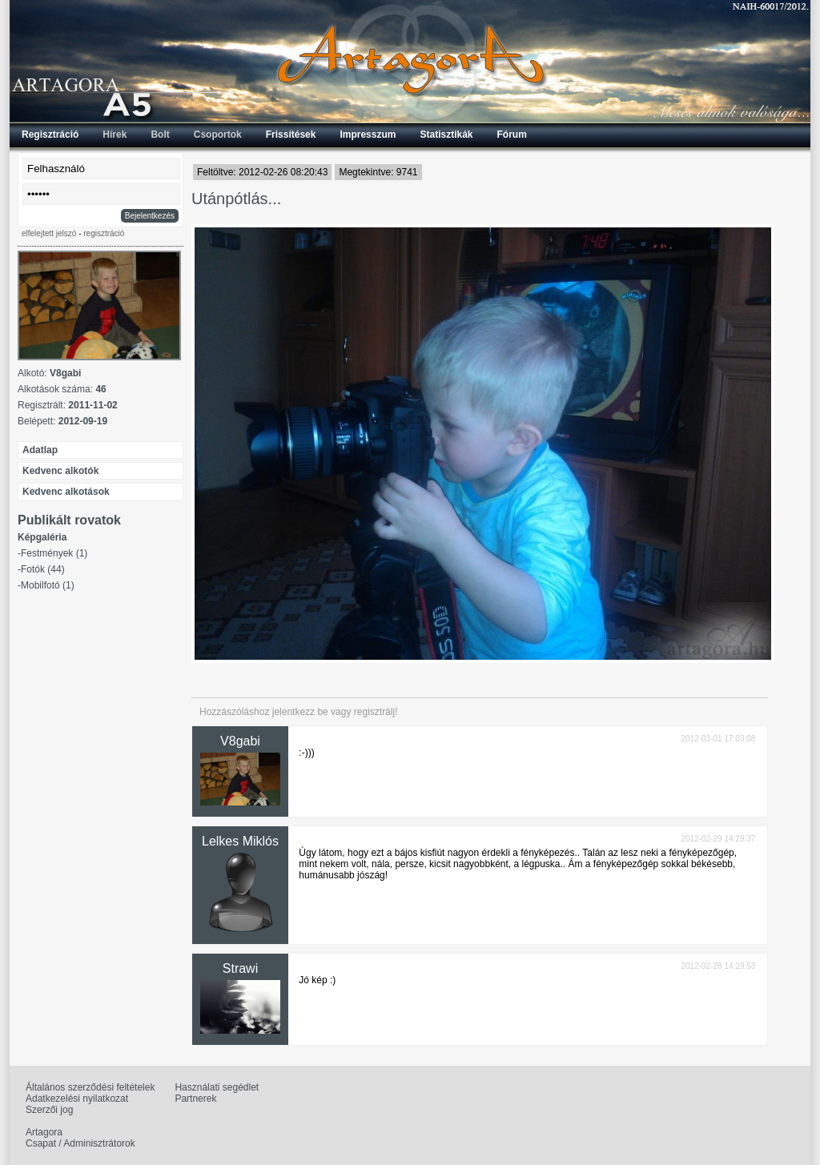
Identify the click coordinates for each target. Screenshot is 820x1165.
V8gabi (240, 741)
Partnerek (195, 1098)
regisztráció (103, 233)
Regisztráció (50, 134)
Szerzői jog (49, 1109)
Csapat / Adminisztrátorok (80, 1143)
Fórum (512, 134)
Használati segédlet (217, 1087)
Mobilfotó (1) (47, 585)
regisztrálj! (376, 711)
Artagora (44, 1132)
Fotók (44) (43, 569)
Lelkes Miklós (240, 841)
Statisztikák (446, 134)
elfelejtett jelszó (49, 233)
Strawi (240, 968)
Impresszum (368, 134)
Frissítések (291, 134)
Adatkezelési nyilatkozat (77, 1098)
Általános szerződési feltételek (90, 1087)
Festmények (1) (54, 553)
